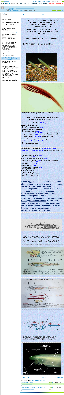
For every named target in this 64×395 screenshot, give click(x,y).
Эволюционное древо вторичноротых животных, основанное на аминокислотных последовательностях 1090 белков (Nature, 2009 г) (10, 22)
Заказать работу (59, 3)
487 (50, 382)
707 (50, 387)
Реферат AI (51, 3)
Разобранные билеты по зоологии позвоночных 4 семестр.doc (33, 387)
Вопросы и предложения (46, 1)
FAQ (33, 1)
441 (50, 390)
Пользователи (33, 3)
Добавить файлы (43, 3)
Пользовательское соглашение (24, 393)
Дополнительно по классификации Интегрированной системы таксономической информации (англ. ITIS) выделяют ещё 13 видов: (10, 37)
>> (63, 14)
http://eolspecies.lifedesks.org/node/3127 (9, 50)
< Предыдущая (26, 14)
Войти (2, 1)
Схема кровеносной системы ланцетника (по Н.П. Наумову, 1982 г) (10, 47)
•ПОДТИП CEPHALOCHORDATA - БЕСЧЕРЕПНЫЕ (8, 26)
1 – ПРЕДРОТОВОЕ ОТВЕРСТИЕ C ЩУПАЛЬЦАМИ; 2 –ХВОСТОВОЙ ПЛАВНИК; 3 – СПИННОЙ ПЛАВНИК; (10, 44)
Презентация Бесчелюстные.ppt (28, 382)
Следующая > (58, 14)
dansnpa (11, 6)
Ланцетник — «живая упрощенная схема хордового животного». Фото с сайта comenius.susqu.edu (9, 31)
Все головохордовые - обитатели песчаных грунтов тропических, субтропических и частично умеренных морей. (10, 28)
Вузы (21, 3)
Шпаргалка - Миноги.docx (27, 390)
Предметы (26, 3)
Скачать (56, 10)
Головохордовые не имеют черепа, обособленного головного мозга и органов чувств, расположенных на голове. (10, 41)
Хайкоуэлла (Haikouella (6, 19)
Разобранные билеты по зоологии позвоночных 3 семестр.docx (33, 385)
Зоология (11, 9)
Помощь (2, 393)
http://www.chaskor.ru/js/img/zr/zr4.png (9, 49)
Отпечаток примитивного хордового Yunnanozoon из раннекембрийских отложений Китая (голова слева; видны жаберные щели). (9, 17)
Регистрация (6, 1)
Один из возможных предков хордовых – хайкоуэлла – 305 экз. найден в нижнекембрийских (9, 13)
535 (50, 384)
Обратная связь (38, 1)
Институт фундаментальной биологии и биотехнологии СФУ (21, 8)
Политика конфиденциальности (35, 393)
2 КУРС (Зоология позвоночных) (16, 10)
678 (50, 385)
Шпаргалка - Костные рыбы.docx (28, 389)
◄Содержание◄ (0, 32)
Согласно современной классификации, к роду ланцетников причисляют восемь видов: (10, 34)
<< (21, 14)
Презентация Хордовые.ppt (27, 384)
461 (50, 389)
